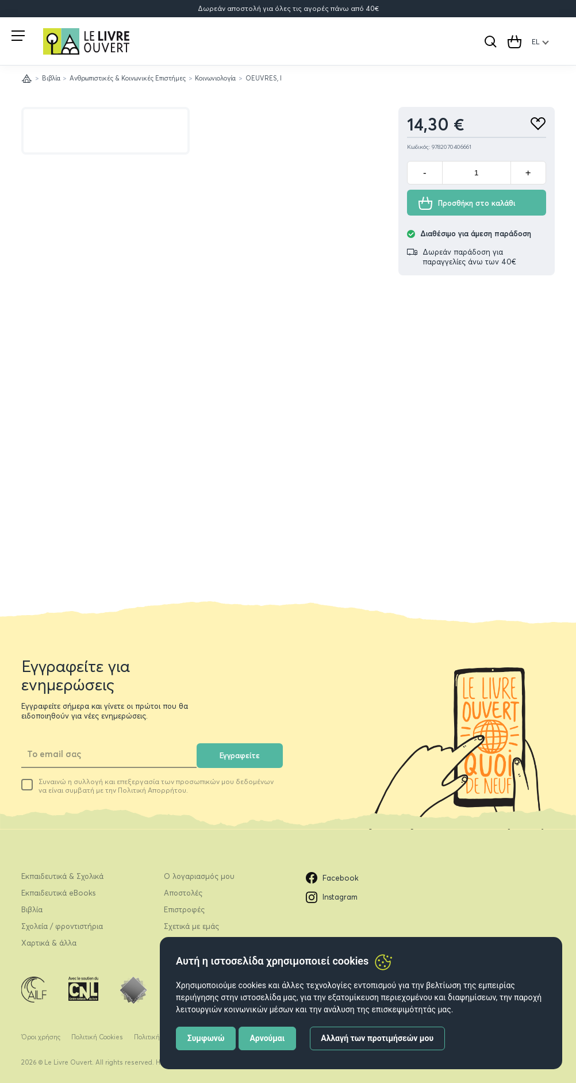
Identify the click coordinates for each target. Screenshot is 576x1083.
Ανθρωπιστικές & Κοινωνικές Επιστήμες (128, 78)
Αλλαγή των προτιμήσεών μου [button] (377, 1038)
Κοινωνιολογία (215, 78)
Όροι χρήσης (40, 1037)
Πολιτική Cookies (97, 1037)
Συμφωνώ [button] (206, 1038)
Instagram (332, 897)
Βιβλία (51, 78)
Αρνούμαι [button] (267, 1038)
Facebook (332, 878)
